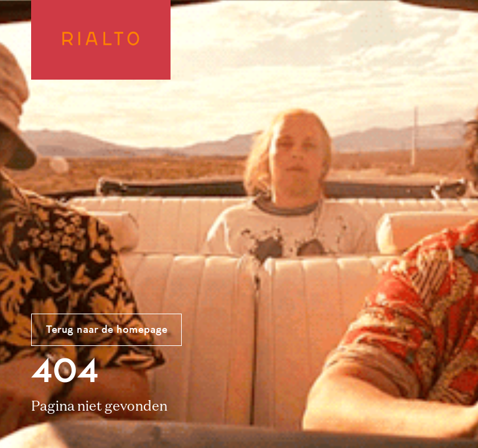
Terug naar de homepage (106, 330)
